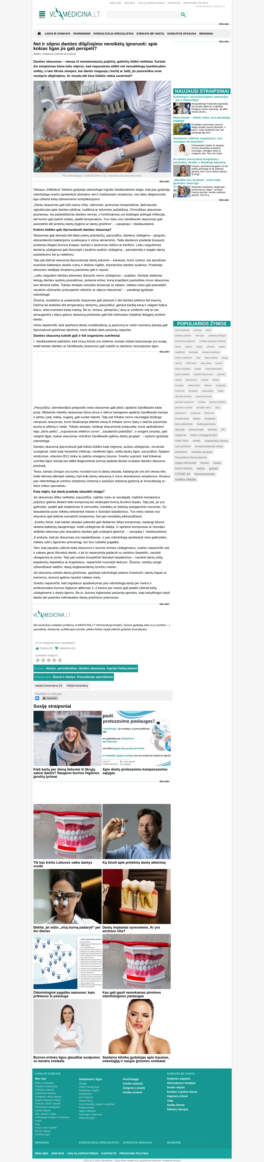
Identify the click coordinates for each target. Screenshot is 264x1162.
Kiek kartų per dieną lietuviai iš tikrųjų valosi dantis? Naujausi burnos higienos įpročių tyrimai (66, 773)
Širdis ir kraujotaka (44, 1083)
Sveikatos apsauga (137, 1142)
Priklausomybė (86, 1107)
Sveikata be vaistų (181, 1073)
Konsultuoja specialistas (95, 677)
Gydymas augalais (178, 1078)
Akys (37, 1124)
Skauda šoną (85, 1100)
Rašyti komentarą (77, 685)
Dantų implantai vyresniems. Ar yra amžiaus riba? (131, 929)
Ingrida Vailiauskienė (122, 668)
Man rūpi (40, 1078)
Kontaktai (174, 3)
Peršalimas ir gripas (89, 1090)
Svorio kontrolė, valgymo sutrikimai (96, 1104)
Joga (170, 1100)
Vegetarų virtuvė (177, 1096)
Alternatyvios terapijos (181, 1083)
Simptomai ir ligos (90, 1079)
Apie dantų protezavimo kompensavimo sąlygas (134, 771)
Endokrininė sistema (45, 1093)
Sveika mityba (176, 1087)
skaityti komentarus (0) (48, 685)
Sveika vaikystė (133, 1083)
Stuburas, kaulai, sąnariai (48, 1103)
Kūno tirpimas (86, 1097)
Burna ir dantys (64, 677)
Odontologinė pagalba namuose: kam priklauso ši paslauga (64, 994)
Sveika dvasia (175, 1104)
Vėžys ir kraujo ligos (89, 1087)
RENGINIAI (206, 33)
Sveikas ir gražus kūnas (182, 1091)
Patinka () (46, 648)
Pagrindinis (82, 33)
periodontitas (67, 668)
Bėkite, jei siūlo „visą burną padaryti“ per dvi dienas (67, 929)
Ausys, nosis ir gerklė (46, 1127)
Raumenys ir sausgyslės (47, 1107)
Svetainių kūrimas (171, 1160)
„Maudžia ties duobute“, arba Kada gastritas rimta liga (197, 181)
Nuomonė (174, 1142)
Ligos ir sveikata (57, 33)
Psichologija (131, 1079)
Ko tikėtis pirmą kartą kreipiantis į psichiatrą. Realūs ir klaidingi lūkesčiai (199, 160)
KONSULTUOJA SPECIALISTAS (113, 33)
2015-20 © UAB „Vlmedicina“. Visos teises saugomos (111, 1160)
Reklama (115, 3)
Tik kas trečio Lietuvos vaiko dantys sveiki (62, 864)
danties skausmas (92, 668)
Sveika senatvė (132, 1092)
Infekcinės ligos (87, 1118)
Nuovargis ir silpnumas (90, 1114)
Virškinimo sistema (44, 1090)
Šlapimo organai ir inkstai (48, 1100)
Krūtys (38, 1120)
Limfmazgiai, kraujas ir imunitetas (52, 1117)
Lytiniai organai (42, 1110)
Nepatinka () (67, 648)
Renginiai (42, 1142)
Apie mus (129, 3)
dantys (51, 668)
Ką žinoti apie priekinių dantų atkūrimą (134, 862)
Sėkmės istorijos (177, 1109)
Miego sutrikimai (87, 1111)
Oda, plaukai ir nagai (45, 1114)
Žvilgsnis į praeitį (134, 1087)
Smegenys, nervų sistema (48, 1096)
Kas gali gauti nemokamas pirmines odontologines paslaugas (131, 994)
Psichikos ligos (42, 1134)
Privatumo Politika (195, 3)
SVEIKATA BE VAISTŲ (150, 33)
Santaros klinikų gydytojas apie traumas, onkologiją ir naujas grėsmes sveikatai (135, 1059)
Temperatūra (85, 1094)
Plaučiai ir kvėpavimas (46, 1086)
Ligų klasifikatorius (151, 3)
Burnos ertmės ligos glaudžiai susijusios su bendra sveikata (66, 1059)
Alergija (83, 1083)
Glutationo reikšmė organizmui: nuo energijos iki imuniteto (197, 140)
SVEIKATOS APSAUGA (181, 33)
